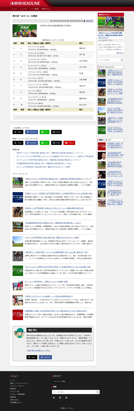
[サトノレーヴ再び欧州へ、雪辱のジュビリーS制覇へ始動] (18, 285)
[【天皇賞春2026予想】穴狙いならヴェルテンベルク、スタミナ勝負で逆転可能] (102, 175)
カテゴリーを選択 (59, 381)
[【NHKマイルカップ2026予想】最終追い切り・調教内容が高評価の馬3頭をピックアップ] (18, 183)
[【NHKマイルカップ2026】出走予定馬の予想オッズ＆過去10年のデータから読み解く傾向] (18, 197)
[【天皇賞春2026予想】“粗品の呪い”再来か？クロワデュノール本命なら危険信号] (102, 156)
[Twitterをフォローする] (54, 398)
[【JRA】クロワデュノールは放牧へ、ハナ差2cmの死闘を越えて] (18, 300)
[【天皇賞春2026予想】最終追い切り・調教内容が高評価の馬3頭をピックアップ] (102, 165)
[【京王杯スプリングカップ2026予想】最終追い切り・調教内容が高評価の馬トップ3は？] (102, 203)
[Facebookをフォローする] (60, 398)
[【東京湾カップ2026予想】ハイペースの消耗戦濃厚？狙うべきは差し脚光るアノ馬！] (18, 256)
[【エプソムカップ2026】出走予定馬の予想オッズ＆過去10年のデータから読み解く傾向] (18, 271)
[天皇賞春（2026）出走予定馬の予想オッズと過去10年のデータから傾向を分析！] (102, 146)
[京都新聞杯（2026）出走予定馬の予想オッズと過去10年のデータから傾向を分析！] (18, 315)
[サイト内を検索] (122, 60)
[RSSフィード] (66, 398)
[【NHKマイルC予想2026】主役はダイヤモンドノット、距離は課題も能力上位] (18, 212)
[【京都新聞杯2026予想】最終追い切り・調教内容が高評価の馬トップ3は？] (18, 227)
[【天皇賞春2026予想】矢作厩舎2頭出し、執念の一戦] (102, 194)
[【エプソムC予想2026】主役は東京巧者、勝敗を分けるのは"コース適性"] (18, 241)
